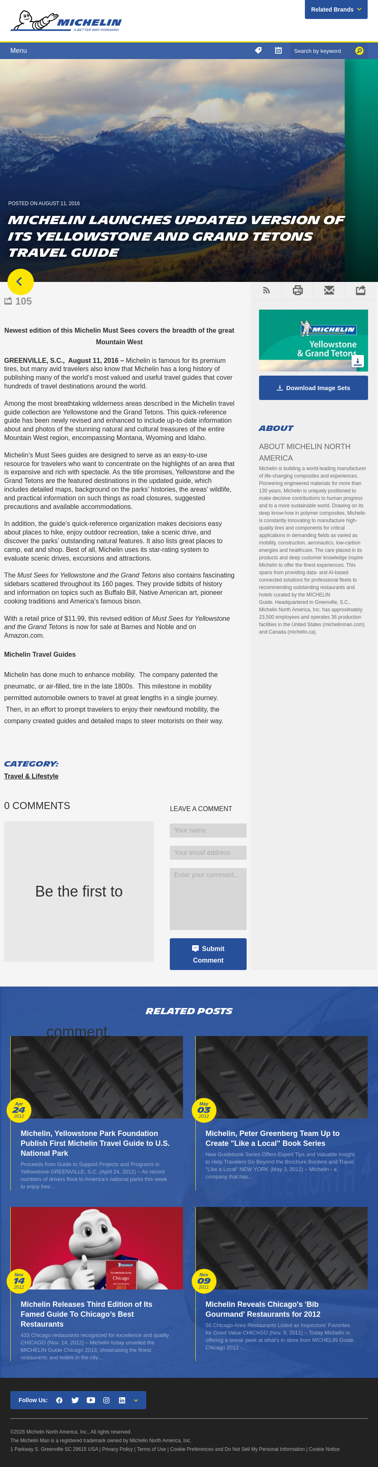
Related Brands (332, 9)
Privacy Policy (117, 1449)
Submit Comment (208, 954)
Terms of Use (151, 1449)
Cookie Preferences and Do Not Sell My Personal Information (237, 1449)
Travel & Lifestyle (31, 776)
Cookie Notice (324, 1449)
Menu (18, 50)
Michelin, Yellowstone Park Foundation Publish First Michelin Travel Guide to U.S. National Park (95, 1143)
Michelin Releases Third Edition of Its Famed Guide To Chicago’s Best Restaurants (86, 1314)
